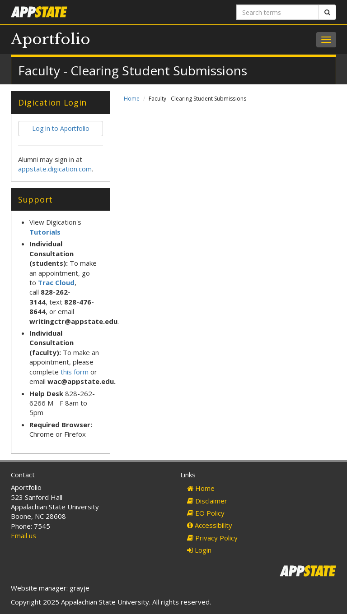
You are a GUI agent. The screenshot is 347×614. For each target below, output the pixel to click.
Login (199, 549)
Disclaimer (207, 500)
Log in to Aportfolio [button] (60, 128)
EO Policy (206, 512)
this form (75, 371)
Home (132, 98)
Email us (23, 535)
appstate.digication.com (55, 168)
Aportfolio (50, 39)
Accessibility (209, 525)
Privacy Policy (212, 537)
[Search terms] (277, 12)
